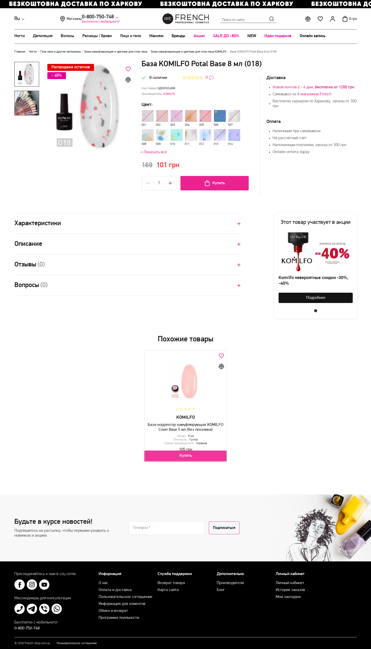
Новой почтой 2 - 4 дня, (314, 87)
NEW (251, 36)
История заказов (290, 588)
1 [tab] (315, 310)
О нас (103, 581)
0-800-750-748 (57, 17)
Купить (214, 183)
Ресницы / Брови (97, 36)
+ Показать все (154, 152)
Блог (221, 588)
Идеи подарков (277, 36)
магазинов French (315, 94)
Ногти (19, 36)
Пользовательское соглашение (125, 595)
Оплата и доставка (115, 588)
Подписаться (224, 526)
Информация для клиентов (122, 602)
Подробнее (315, 298)
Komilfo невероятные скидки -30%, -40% (313, 280)
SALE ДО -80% (226, 36)
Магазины (108, 19)
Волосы (67, 36)
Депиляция (43, 36)
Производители (230, 581)
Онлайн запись (312, 36)
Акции (199, 36)
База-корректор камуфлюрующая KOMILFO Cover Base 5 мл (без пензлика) (185, 425)
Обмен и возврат (113, 608)
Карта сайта (168, 588)
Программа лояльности (119, 615)
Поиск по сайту (248, 19)
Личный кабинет (290, 581)
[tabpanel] (316, 267)
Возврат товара (171, 581)
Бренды (178, 36)
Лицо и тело (130, 36)
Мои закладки (288, 595)
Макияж (156, 36)
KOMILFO (169, 94)
